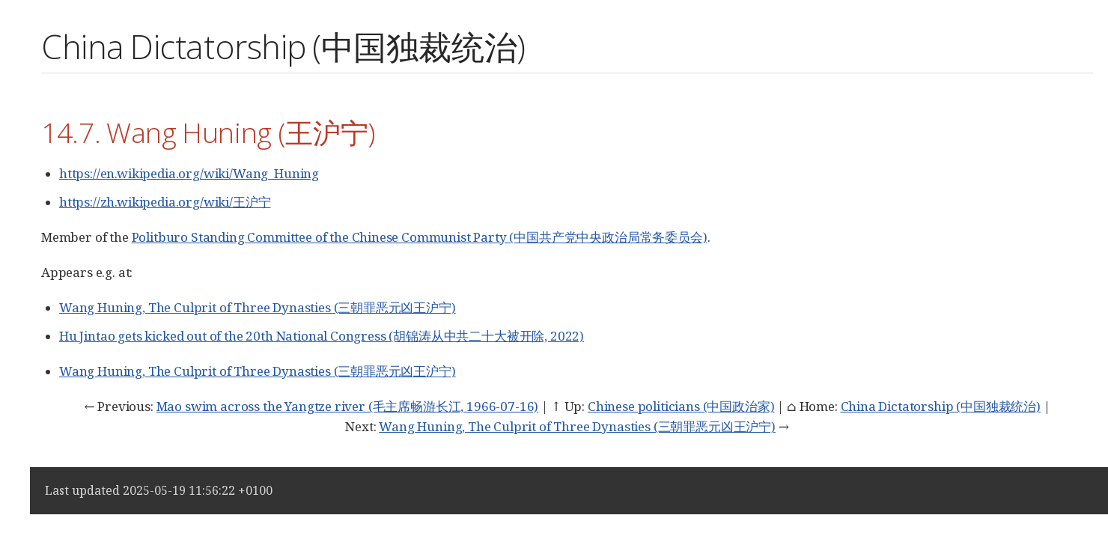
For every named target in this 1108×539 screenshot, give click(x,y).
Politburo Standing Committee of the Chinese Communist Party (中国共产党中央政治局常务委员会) (419, 237)
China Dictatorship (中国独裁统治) (941, 406)
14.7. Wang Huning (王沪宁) (208, 132)
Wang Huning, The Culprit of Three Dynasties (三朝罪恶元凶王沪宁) (257, 307)
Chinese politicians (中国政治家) (681, 406)
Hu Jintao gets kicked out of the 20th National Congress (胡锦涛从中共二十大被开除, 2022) (321, 335)
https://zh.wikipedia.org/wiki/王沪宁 (164, 201)
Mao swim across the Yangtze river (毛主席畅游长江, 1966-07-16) (347, 406)
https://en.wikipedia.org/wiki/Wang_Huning (189, 173)
